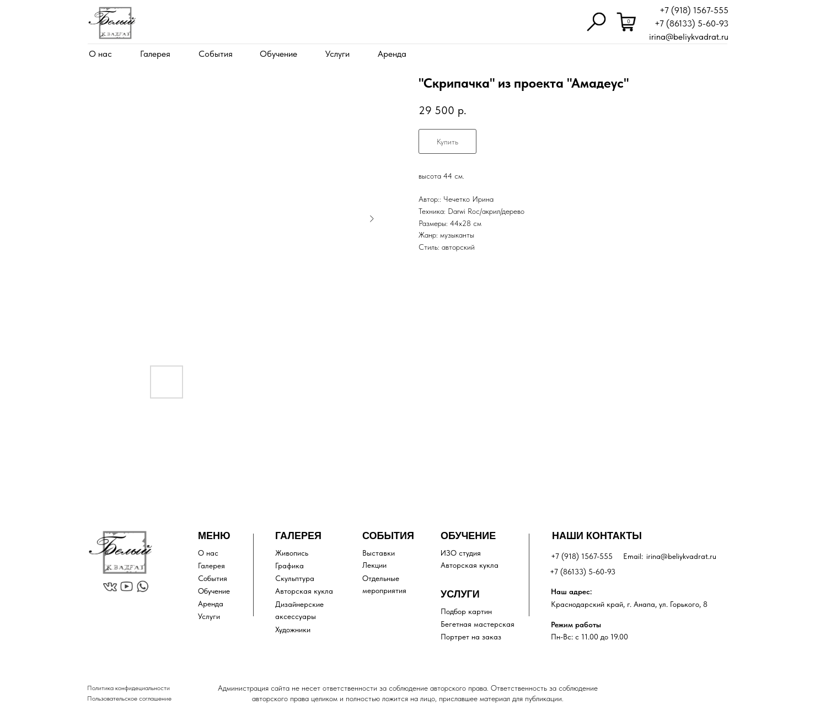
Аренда (392, 54)
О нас (100, 54)
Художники (292, 629)
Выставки (378, 552)
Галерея (155, 54)
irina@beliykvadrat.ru (688, 36)
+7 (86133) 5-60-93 (691, 23)
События (216, 54)
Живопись (291, 552)
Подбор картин (466, 611)
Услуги (337, 54)
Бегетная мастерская (477, 624)
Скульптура (294, 578)
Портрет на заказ (471, 636)
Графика (289, 565)
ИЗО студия (461, 552)
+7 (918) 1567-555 (693, 10)
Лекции (374, 565)
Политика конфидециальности (128, 688)
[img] (112, 23)
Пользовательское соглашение (129, 698)
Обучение (278, 54)
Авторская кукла (304, 591)
